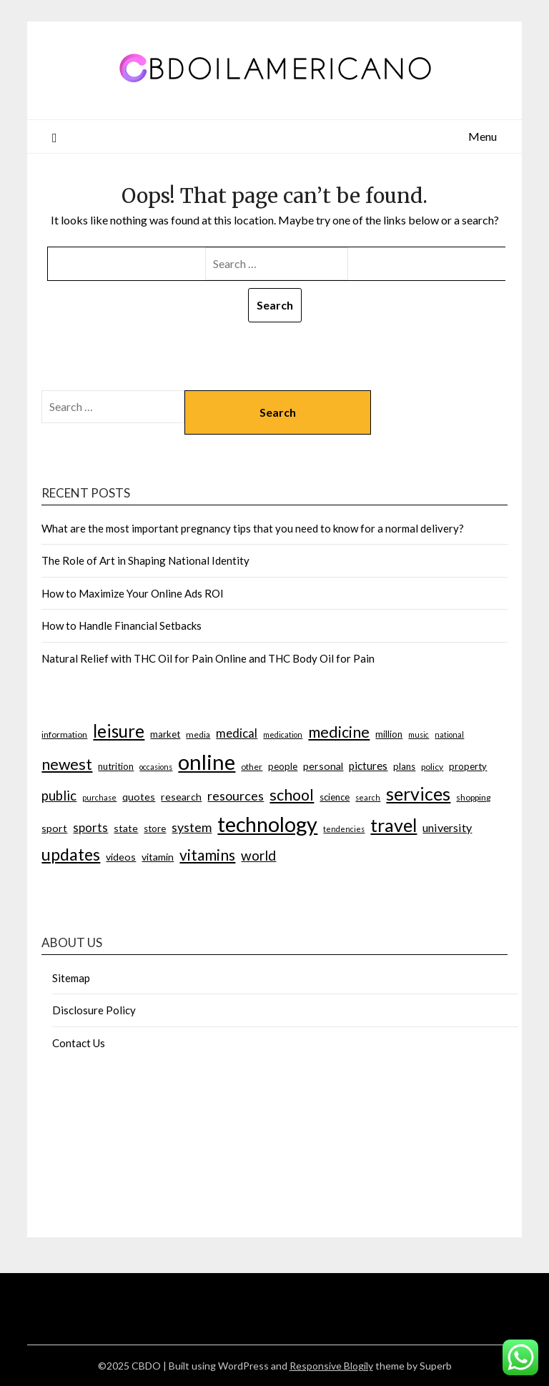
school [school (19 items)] (291, 795)
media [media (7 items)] (198, 734)
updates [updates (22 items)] (70, 854)
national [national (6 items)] (449, 734)
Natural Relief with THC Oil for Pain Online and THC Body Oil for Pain (208, 658)
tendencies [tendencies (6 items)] (344, 828)
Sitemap (71, 977)
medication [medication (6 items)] (282, 734)
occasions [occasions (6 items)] (155, 766)
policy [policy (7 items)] (432, 766)
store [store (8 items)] (155, 828)
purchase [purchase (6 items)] (99, 797)
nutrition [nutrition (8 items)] (116, 766)
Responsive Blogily (331, 1366)
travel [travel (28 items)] (393, 825)
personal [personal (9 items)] (323, 766)
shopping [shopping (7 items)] (473, 797)
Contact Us (78, 1042)
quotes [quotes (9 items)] (138, 797)
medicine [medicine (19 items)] (339, 732)
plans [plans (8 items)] (404, 766)
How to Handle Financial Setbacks (121, 625)
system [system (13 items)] (192, 827)
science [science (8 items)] (335, 797)
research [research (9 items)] (181, 797)
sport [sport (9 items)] (54, 828)
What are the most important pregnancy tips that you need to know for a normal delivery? (252, 528)
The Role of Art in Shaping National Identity (145, 560)
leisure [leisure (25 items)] (118, 731)
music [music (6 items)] (418, 734)
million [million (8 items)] (388, 734)
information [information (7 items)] (64, 734)
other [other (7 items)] (251, 766)
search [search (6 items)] (367, 797)
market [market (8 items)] (165, 734)
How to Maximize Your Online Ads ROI (132, 593)
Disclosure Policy (94, 1010)
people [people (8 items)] (282, 766)
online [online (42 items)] (206, 761)
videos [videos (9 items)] (121, 857)
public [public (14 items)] (58, 795)
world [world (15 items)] (258, 855)
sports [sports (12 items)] (90, 827)
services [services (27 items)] (418, 793)
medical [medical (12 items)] (236, 733)
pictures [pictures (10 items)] (368, 765)
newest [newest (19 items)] (66, 764)
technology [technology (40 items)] (267, 824)
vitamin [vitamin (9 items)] (158, 857)
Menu (482, 136)
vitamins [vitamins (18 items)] (207, 854)
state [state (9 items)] (126, 828)
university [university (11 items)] (447, 827)
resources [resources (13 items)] (235, 795)
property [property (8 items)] (468, 766)
